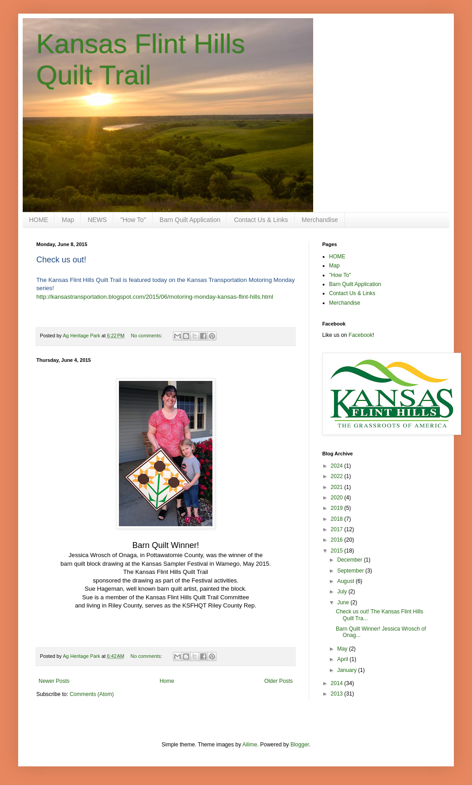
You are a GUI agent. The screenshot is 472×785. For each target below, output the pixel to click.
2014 (337, 683)
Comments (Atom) (91, 694)
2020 (337, 497)
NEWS (97, 219)
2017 (337, 529)
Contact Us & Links (261, 219)
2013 (337, 694)
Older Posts (278, 681)
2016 (337, 540)
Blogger (299, 744)
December (350, 560)
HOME (38, 219)
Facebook (361, 335)
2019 (337, 508)
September (351, 571)
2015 (337, 551)
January (347, 670)
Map (68, 219)
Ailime (249, 744)
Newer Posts (54, 681)
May (343, 649)
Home (167, 681)
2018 (337, 519)
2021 (337, 487)
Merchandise (320, 219)
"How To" (133, 219)
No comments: (147, 335)
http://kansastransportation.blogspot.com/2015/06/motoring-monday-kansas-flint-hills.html (154, 296)
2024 (337, 466)
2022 (337, 476)
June (343, 602)
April (343, 659)
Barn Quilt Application (190, 219)
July (343, 591)
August (346, 581)
